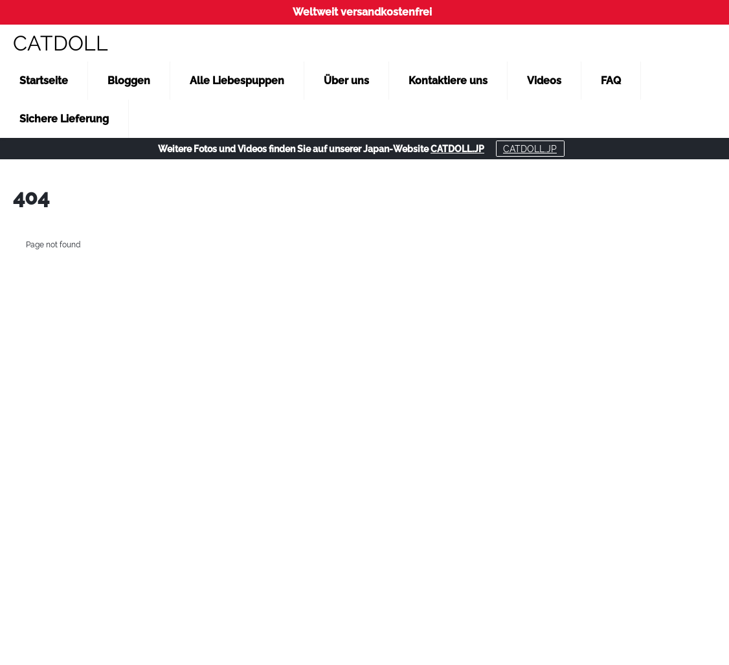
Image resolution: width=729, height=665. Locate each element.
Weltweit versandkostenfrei (362, 12)
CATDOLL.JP (457, 149)
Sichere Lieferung (64, 119)
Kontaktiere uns (448, 80)
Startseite (43, 80)
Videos (544, 80)
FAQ (611, 80)
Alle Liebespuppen (237, 80)
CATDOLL (60, 43)
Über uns (346, 80)
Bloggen (128, 80)
